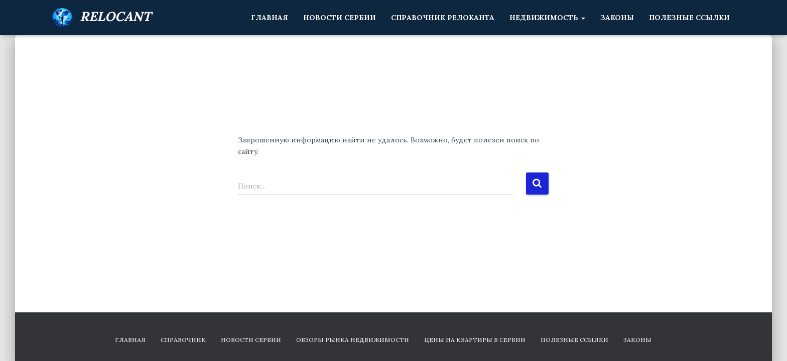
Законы (617, 17)
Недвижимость (547, 17)
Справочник (183, 339)
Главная (269, 17)
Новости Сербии (339, 17)
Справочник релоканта (442, 17)
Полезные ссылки (689, 17)
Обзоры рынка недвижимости (352, 339)
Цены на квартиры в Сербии (475, 339)
